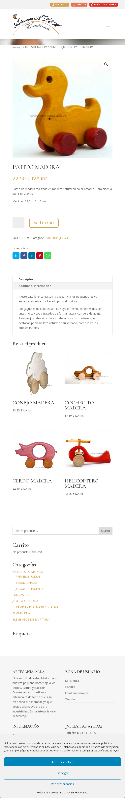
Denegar (63, 773)
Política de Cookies (47, 792)
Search (105, 531)
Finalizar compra (77, 693)
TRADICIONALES (26, 583)
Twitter (16, 255)
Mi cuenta (72, 681)
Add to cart (44, 222)
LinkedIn (31, 255)
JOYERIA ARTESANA (25, 601)
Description (27, 279)
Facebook (23, 255)
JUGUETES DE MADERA (34, 47)
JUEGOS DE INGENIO (29, 589)
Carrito (70, 687)
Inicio (16, 47)
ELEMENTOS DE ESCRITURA (31, 619)
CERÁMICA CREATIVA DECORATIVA (35, 607)
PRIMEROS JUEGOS (60, 47)
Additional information (35, 286)
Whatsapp (47, 255)
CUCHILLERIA (21, 613)
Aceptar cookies (63, 762)
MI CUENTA (61, 4)
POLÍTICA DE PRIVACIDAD (74, 792)
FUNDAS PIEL (21, 595)
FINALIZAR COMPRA (105, 4)
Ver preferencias (62, 784)
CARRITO (81, 4)
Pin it (39, 255)
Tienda (70, 699)
